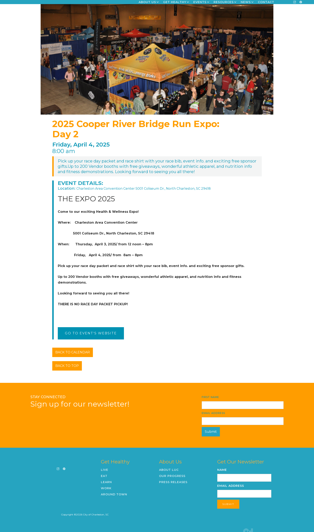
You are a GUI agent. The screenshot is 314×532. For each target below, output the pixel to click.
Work (106, 488)
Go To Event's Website (91, 333)
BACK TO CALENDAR (72, 352)
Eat (104, 476)
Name (222, 470)
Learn (106, 482)
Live (104, 470)
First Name (210, 397)
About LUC (169, 470)
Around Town (114, 494)
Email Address (213, 413)
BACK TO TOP (67, 366)
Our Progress (172, 476)
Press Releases (173, 482)
